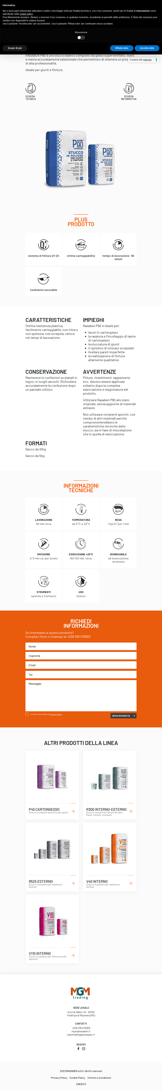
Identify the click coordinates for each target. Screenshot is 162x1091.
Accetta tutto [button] (147, 48)
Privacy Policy (56, 714)
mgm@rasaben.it (81, 1031)
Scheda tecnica (30, 97)
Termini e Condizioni (99, 1077)
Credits (81, 1084)
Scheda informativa (129, 97)
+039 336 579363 (78, 636)
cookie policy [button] (26, 14)
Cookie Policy (77, 1077)
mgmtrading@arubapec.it (81, 1034)
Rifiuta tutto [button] (121, 48)
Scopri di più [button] (15, 48)
